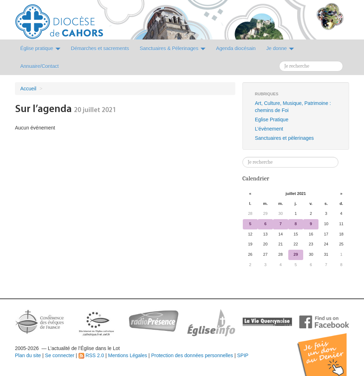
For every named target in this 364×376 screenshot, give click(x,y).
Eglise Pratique (271, 119)
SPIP (242, 355)
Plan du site (28, 355)
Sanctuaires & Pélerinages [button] (172, 48)
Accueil (28, 88)
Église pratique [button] (40, 48)
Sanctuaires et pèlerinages (284, 138)
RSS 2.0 (91, 355)
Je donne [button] (280, 48)
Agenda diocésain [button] (236, 48)
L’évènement (269, 129)
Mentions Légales (127, 355)
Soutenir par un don (328, 349)
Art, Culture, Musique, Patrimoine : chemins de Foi (293, 106)
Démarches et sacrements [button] (100, 48)
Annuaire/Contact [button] (39, 66)
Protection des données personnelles (192, 355)
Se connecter (60, 355)
